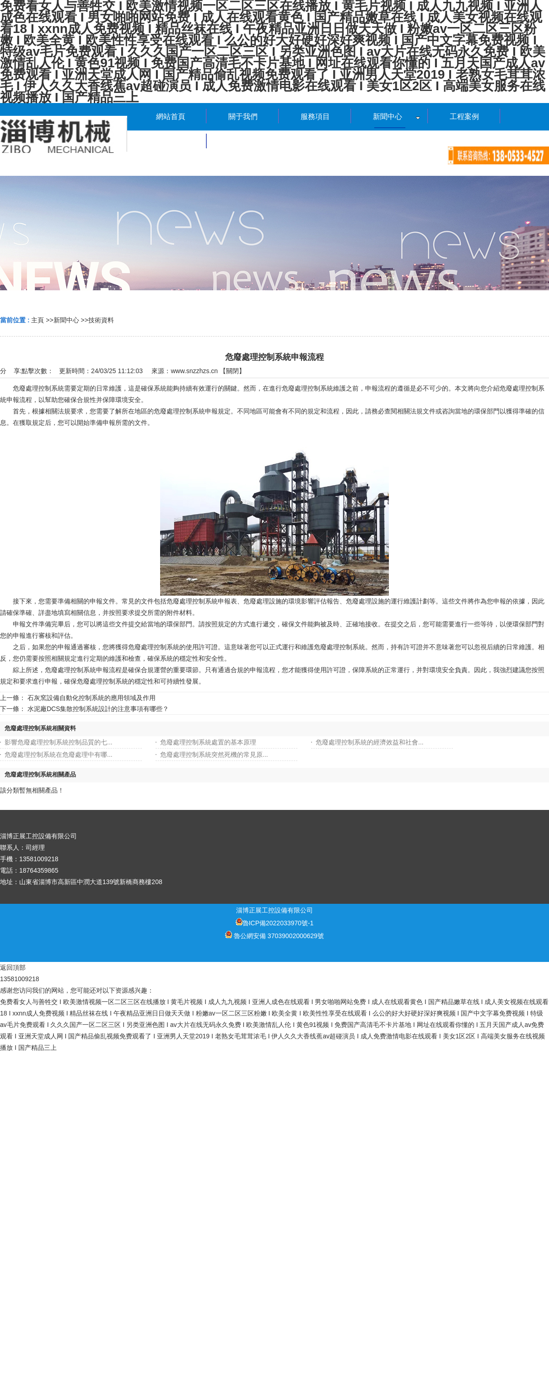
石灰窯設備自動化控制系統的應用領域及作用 (91, 697)
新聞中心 (66, 320)
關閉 (232, 371)
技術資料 (101, 320)
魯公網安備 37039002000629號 (274, 936)
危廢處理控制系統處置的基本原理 (208, 742)
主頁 (37, 320)
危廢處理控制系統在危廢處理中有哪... (59, 754)
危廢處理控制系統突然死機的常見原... (214, 754)
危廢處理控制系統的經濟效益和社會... (370, 742)
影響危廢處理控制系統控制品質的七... (59, 742)
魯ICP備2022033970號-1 (275, 923)
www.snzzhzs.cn (194, 371)
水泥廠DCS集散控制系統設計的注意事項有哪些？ (98, 708)
